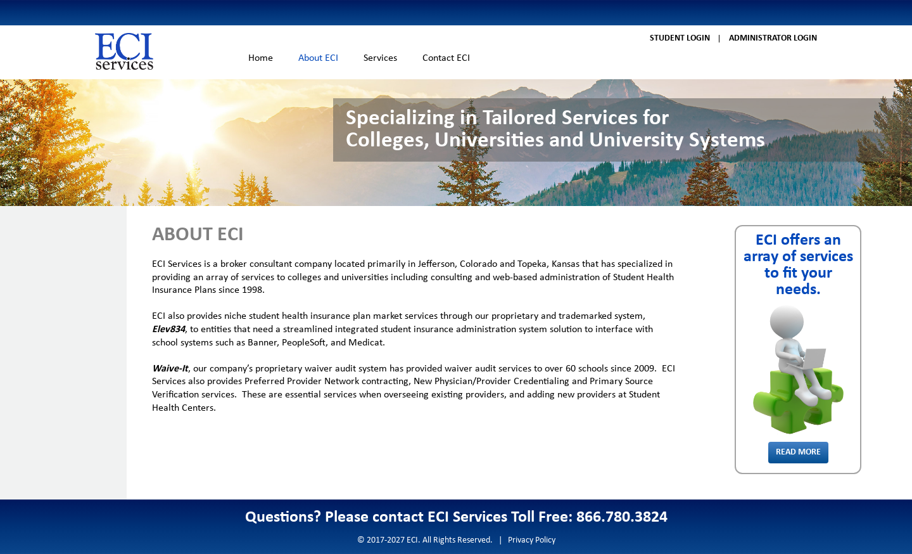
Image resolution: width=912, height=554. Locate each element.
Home (260, 58)
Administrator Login (773, 38)
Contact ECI (446, 58)
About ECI (318, 58)
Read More (798, 452)
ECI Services (124, 51)
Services (380, 58)
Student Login (680, 38)
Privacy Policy (531, 540)
